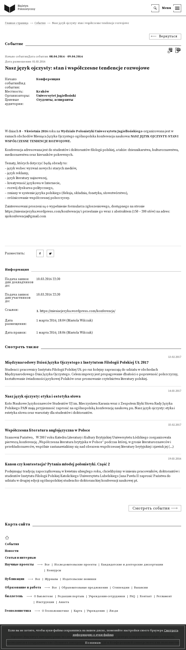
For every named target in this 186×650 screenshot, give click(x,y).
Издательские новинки (79, 579)
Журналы (51, 579)
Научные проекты (19, 564)
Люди (113, 611)
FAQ (132, 596)
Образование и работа (23, 587)
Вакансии (141, 588)
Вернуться (168, 36)
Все (47, 565)
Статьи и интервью (20, 558)
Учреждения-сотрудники (107, 596)
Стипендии (120, 588)
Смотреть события (151, 508)
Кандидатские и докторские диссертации (132, 565)
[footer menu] (7, 537)
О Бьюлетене (43, 596)
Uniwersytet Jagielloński (56, 96)
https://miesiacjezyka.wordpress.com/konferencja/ (42, 212)
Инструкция (45, 602)
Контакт (146, 596)
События (40, 23)
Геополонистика (18, 611)
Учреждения (96, 611)
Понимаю (93, 643)
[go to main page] (21, 9)
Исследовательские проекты (75, 565)
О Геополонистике (55, 611)
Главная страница (16, 23)
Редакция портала (71, 596)
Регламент (164, 596)
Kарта (78, 611)
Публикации (14, 579)
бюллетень (14, 596)
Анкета (64, 602)
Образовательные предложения (85, 588)
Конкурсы (54, 570)
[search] (155, 8)
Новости (11, 551)
